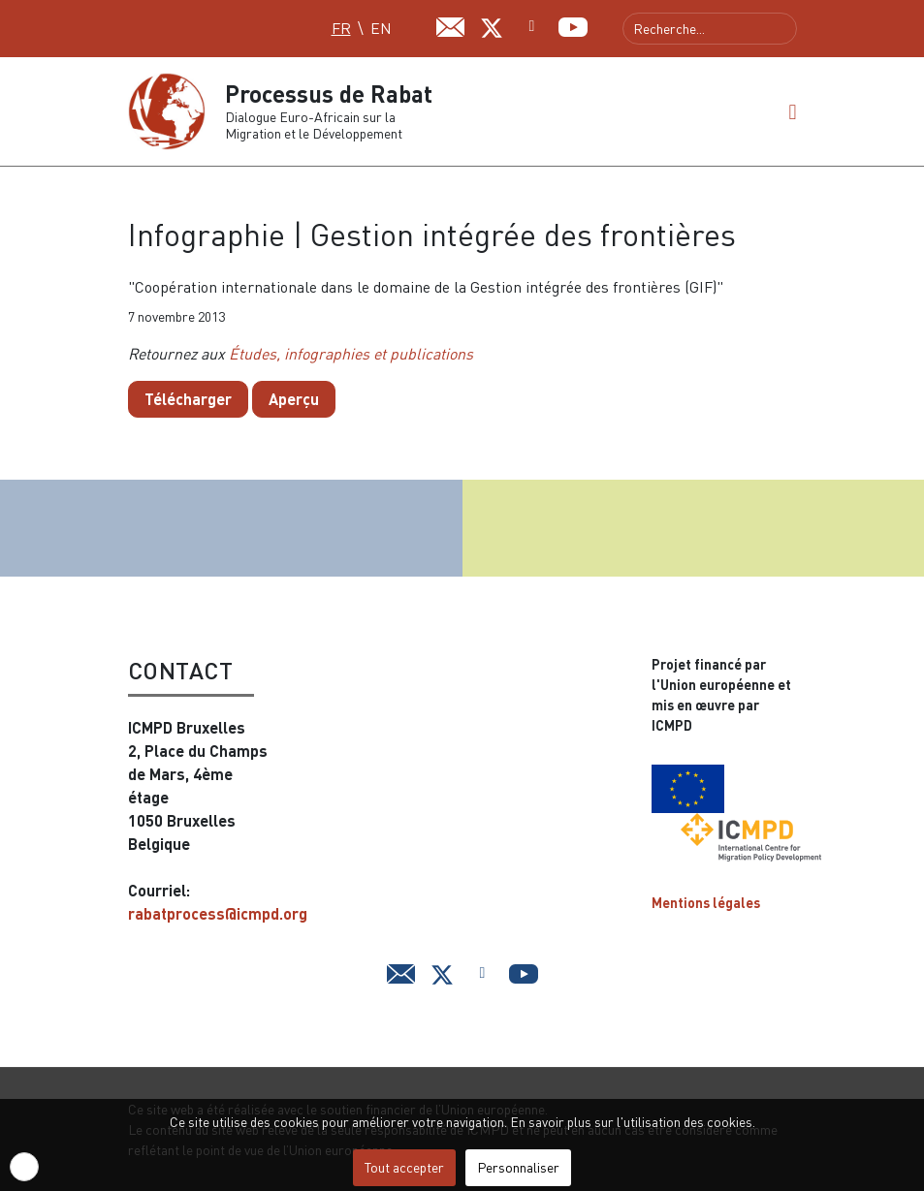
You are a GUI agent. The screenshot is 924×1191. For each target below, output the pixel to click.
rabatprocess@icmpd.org (217, 913)
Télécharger (188, 399)
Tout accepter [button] (404, 1167)
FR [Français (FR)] (341, 28)
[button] (792, 111)
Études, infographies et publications (351, 353)
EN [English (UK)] (381, 28)
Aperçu (294, 399)
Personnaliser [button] (518, 1167)
